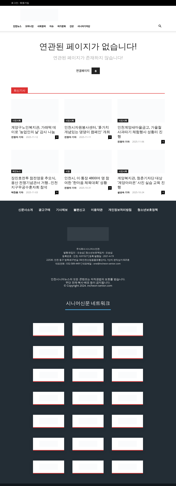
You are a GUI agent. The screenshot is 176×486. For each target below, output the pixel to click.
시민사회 (16, 120)
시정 (68, 171)
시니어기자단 (83, 26)
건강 (72, 26)
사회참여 (41, 26)
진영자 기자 (17, 137)
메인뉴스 (16, 171)
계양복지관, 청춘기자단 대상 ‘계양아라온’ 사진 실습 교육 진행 (141, 182)
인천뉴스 (17, 26)
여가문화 (61, 26)
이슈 (51, 26)
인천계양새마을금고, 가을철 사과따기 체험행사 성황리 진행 (140, 132)
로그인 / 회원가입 (20, 3)
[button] (160, 26)
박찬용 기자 (17, 192)
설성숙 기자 (123, 192)
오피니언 (29, 26)
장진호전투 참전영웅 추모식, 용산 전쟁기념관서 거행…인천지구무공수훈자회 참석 (34, 182)
